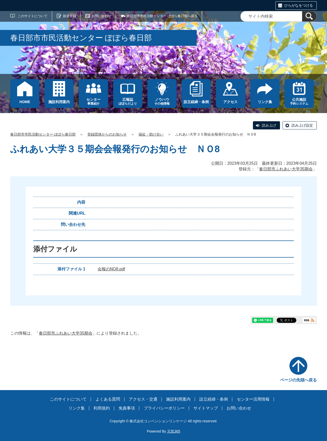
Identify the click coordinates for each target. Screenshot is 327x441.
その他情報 (162, 101)
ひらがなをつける (298, 5)
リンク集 (76, 408)
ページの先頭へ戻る (298, 380)
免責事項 (127, 408)
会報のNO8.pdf (111, 269)
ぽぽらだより (128, 101)
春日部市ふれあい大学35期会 (286, 169)
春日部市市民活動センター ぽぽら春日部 (43, 134)
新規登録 (69, 16)
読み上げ (269, 125)
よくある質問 (108, 399)
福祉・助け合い (151, 134)
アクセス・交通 (143, 399)
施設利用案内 (178, 399)
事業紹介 (93, 101)
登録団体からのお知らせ (107, 134)
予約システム (299, 101)
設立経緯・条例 (213, 399)
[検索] (309, 16)
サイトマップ (205, 408)
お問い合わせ (101, 16)
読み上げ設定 (302, 125)
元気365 (173, 431)
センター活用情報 (253, 399)
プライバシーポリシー (164, 408)
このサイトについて (33, 16)
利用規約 (102, 408)
